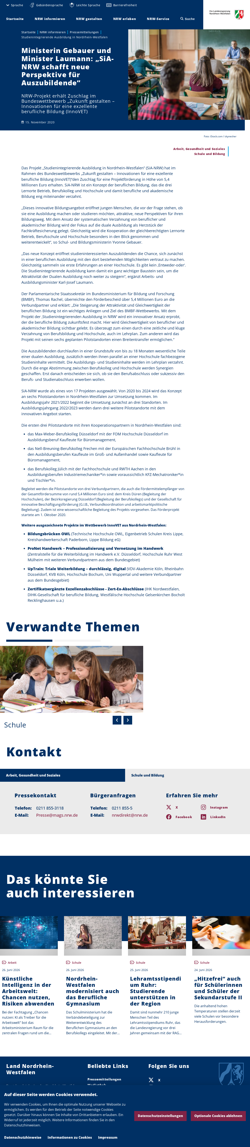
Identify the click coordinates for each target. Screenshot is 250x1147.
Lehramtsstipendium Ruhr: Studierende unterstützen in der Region (155, 991)
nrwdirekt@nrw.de (130, 815)
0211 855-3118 (50, 808)
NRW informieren (53, 32)
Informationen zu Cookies (70, 1137)
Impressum (107, 1137)
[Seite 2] (77, 641)
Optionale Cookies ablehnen (218, 1116)
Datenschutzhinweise (22, 1137)
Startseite (28, 32)
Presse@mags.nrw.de (57, 815)
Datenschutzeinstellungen (160, 1116)
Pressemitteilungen (84, 32)
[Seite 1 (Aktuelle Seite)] (29, 641)
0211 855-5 (122, 808)
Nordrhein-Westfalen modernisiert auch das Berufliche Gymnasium (92, 991)
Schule (15, 725)
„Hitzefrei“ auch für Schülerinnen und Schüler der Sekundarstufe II (218, 988)
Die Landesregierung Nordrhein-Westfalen (226, 14)
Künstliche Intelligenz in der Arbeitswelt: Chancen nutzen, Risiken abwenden (28, 991)
